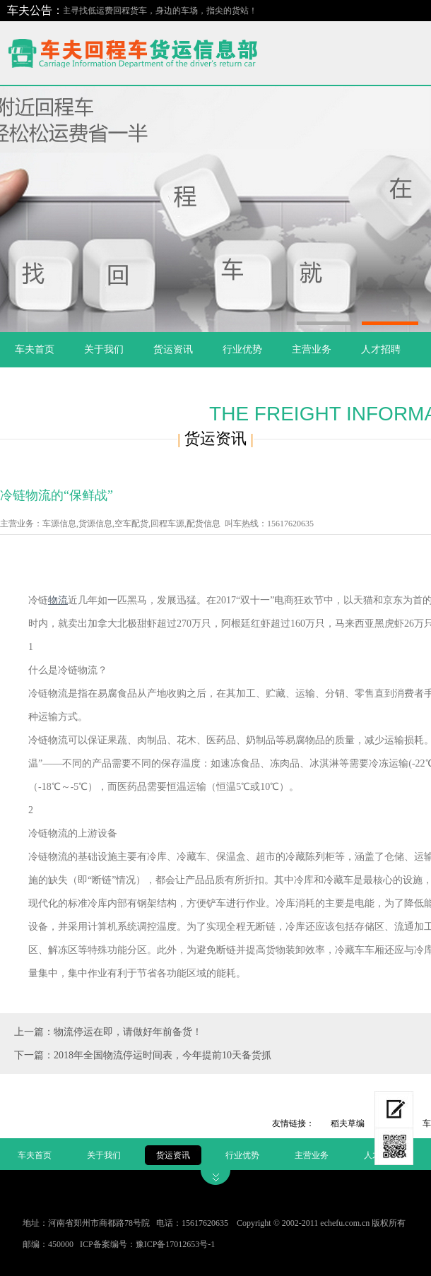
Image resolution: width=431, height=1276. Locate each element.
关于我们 (104, 349)
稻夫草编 (348, 1123)
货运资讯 (173, 349)
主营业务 (311, 349)
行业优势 (242, 349)
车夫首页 (34, 349)
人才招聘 (381, 349)
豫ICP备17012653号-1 (176, 1244)
